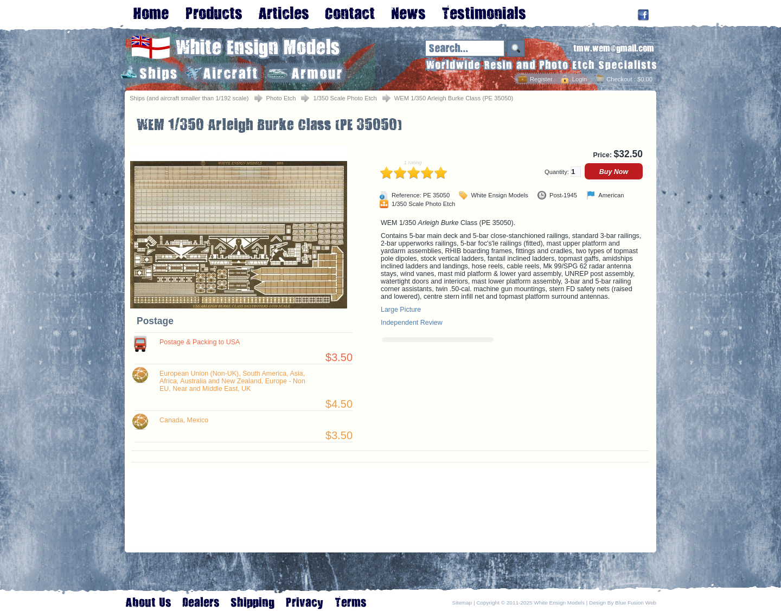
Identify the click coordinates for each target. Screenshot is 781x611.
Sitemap (462, 603)
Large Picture (401, 309)
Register (541, 79)
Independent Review (412, 322)
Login (579, 79)
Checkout (619, 79)
